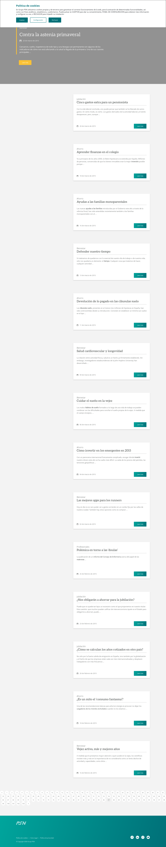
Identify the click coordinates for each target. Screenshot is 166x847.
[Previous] (2, 792)
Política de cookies (22, 838)
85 (99, 800)
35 (13, 796)
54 (109, 796)
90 (124, 800)
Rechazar (55, 20)
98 (164, 800)
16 (82, 793)
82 (83, 800)
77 (58, 800)
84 (94, 800)
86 (104, 800)
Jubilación (81, 99)
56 (119, 796)
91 (129, 800)
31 (158, 793)
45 (63, 796)
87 (109, 800)
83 (89, 800)
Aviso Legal (34, 838)
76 (53, 800)
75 (48, 800)
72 (33, 800)
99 (3, 804)
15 (77, 793)
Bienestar (23, 28)
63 (154, 796)
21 (107, 793)
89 (119, 800)
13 (67, 793)
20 (102, 793)
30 (153, 793)
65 (164, 796)
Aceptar (22, 20)
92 (134, 800)
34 (8, 796)
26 (132, 793)
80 (73, 800)
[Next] (28, 803)
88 (114, 800)
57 (124, 796)
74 (43, 800)
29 (148, 793)
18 (92, 793)
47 (73, 796)
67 (8, 800)
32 (163, 793)
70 (23, 800)
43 (53, 796)
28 (142, 793)
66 (3, 800)
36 (18, 796)
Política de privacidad (47, 838)
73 (38, 800)
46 (68, 796)
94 (144, 800)
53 (104, 796)
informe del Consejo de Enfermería (107, 557)
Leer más (25, 63)
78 (63, 800)
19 (97, 793)
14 (72, 793)
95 (149, 800)
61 (144, 796)
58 (129, 796)
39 (33, 796)
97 (159, 800)
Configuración (38, 20)
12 (62, 793)
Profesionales (83, 546)
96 (154, 800)
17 (87, 793)
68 (13, 800)
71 (28, 800)
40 (38, 796)
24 (122, 793)
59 (134, 796)
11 (57, 793)
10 (52, 793)
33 (3, 796)
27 (137, 793)
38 (28, 796)
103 (23, 804)
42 (48, 796)
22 (112, 793)
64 (159, 796)
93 (139, 800)
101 (13, 804)
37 (23, 796)
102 (18, 804)
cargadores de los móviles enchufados (92, 709)
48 (78, 796)
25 (127, 793)
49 (83, 796)
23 (117, 793)
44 (58, 796)
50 (89, 796)
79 (68, 800)
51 (94, 796)
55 (114, 796)
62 (149, 796)
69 (18, 800)
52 (99, 796)
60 (139, 796)
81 (78, 800)
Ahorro (80, 148)
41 (43, 796)
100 (8, 804)
